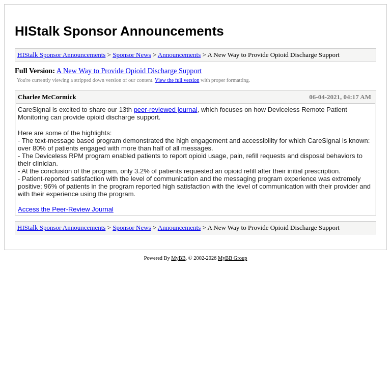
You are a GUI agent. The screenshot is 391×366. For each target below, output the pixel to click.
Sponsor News (132, 54)
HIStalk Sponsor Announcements (119, 31)
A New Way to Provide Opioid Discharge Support (129, 71)
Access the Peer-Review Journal (66, 209)
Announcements (179, 54)
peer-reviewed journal (166, 109)
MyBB (178, 258)
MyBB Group (232, 258)
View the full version (177, 80)
